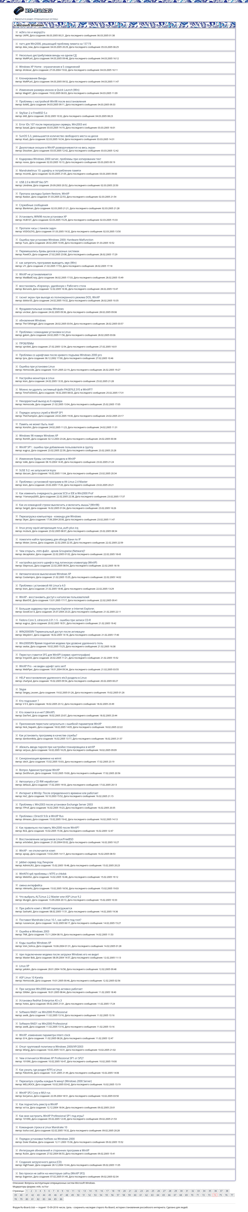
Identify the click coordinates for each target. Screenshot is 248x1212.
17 (107, 1190)
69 (186, 1194)
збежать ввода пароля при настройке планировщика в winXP (57, 747)
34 (204, 1190)
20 (124, 1190)
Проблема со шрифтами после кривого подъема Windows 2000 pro (60, 355)
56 (112, 1194)
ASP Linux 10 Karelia (31, 977)
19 (119, 1190)
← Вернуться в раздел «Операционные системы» (35, 19)
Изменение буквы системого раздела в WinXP (47, 458)
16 (101, 1190)
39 (15, 1194)
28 (170, 1190)
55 (106, 1194)
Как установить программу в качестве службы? (48, 735)
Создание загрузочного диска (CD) (40, 1162)
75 (220, 1194)
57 (118, 1194)
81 (32, 1199)
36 (215, 1190)
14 (90, 1190)
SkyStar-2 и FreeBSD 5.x (33, 113)
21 (130, 1190)
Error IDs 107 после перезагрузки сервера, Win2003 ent (53, 124)
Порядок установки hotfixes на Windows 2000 (47, 1139)
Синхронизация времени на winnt (40, 758)
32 (193, 1190)
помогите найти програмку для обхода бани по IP (50, 539)
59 (129, 1194)
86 (61, 1199)
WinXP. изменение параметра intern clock (44, 1035)
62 (146, 1194)
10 (67, 1190)
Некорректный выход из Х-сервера (40, 401)
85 (55, 1199)
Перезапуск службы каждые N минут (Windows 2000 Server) (55, 1081)
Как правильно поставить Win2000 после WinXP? (49, 827)
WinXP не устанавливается (35, 274)
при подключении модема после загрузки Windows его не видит (59, 954)
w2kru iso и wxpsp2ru (32, 32)
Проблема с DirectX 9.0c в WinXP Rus (41, 816)
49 (72, 1194)
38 (227, 1190)
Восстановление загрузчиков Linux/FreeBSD (46, 839)
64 (158, 1194)
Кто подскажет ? (29, 701)
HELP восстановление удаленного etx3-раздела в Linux (53, 677)
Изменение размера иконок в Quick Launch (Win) (49, 90)
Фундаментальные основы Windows (41, 309)
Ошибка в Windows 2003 (34, 931)
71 (198, 1194)
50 (78, 1194)
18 (113, 1190)
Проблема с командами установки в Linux (45, 332)
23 (141, 1190)
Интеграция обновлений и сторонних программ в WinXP (54, 1150)
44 (44, 1194)
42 (32, 1194)
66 (169, 1194)
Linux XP (24, 966)
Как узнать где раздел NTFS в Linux (40, 1069)
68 (180, 1194)
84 (49, 1199)
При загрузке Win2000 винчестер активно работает (51, 989)
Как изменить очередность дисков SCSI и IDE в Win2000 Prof (56, 493)
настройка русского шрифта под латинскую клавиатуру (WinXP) (58, 562)
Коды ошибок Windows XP (35, 943)
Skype (22, 689)
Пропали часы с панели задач (37, 228)
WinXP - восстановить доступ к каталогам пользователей (54, 597)
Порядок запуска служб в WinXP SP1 (41, 412)
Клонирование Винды (32, 78)
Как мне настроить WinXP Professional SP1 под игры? (51, 1116)
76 (226, 1194)
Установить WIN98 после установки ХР (43, 216)
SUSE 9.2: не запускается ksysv (37, 470)
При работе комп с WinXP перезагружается (45, 908)
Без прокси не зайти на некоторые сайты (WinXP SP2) (52, 1173)
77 (232, 1194)
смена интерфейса (30, 885)
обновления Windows (32, 320)
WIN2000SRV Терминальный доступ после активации (52, 631)
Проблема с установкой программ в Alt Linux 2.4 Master (53, 481)
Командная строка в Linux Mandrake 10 (43, 1127)
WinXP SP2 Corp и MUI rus (34, 1092)
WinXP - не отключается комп (37, 850)
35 (210, 1190)
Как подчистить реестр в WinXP (38, 1104)
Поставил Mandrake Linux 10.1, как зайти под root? (50, 920)
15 (96, 1190)
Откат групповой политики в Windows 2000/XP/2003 (51, 1046)
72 (203, 1194)
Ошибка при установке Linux (37, 366)
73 (209, 1194)
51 (84, 1194)
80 (27, 1199)
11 (73, 1190)
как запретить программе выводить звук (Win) (47, 262)
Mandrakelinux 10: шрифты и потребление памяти (50, 170)
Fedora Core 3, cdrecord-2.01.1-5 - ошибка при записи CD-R (55, 620)
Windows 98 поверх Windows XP (38, 435)
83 (44, 1199)
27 (164, 1190)
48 (66, 1194)
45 (49, 1194)
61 (141, 1194)
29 (175, 1190)
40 (21, 1194)
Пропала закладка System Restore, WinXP (44, 193)
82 (38, 1199)
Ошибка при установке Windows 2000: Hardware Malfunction (56, 239)
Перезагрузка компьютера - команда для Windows (50, 516)
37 (221, 1190)
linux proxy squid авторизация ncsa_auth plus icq (48, 528)
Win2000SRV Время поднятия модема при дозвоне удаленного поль (61, 643)
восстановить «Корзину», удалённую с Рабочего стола (52, 286)
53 (95, 1194)
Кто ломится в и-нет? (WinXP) (37, 712)
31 (187, 1190)
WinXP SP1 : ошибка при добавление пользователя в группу (56, 447)
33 (198, 1190)
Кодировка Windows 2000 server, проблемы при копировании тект (60, 159)
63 (152, 1194)
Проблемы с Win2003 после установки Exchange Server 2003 (56, 804)
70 (192, 1194)
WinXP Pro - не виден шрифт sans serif (42, 666)
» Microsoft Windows (29, 25)
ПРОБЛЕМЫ (26, 343)
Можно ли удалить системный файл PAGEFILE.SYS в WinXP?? (56, 389)
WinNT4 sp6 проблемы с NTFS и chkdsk (43, 873)
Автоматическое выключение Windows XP (45, 574)
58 (123, 1194)
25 (153, 1190)
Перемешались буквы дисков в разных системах (49, 251)
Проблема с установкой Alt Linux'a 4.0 (42, 585)
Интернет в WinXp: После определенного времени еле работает (58, 793)
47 (61, 1194)
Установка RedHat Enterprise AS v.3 (40, 1000)
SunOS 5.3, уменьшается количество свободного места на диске (58, 136)
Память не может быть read (36, 424)
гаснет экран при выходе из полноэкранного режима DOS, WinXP (59, 297)
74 (215, 1194)
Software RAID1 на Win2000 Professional (43, 1012)
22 (136, 1190)
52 (89, 1194)
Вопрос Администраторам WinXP (39, 770)
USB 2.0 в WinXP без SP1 (34, 182)
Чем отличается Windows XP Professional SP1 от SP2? (51, 1058)
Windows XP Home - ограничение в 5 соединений (49, 66)
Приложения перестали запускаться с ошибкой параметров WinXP (60, 724)
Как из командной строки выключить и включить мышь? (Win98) (59, 505)
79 (21, 1199)
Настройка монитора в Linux (36, 378)
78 (15, 1199)
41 (27, 1194)
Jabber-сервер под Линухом (36, 862)
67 (175, 1194)
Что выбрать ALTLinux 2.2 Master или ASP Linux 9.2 (50, 896)
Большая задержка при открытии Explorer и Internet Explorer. (57, 608)
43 (38, 1194)
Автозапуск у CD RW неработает (39, 781)
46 (55, 1194)
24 (147, 1190)
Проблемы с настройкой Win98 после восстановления (52, 101)
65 (163, 1194)
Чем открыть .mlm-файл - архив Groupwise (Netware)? (52, 551)
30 (181, 1190)
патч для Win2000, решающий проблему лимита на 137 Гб (55, 43)
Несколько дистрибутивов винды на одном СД (48, 55)
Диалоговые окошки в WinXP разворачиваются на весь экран (57, 147)
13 (84, 1190)
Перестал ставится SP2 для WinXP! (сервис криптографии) (54, 654)
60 (135, 1194)
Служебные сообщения (33, 205)
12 (79, 1190)
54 (101, 1194)
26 (158, 1190)
